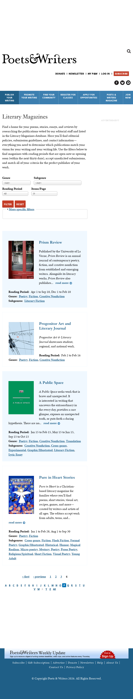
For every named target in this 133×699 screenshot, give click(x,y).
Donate (60, 73)
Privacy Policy (75, 667)
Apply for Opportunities (88, 96)
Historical (51, 545)
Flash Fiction (60, 540)
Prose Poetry (69, 549)
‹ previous (39, 576)
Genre (6, 178)
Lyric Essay (15, 454)
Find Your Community (48, 96)
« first (25, 576)
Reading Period (12, 188)
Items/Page (38, 188)
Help (100, 662)
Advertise (59, 662)
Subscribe (121, 73)
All (54, 589)
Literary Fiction (34, 301)
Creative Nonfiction (52, 296)
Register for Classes (68, 96)
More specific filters (21, 209)
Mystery (44, 549)
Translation (73, 441)
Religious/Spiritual (21, 554)
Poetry (23, 296)
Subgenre (40, 178)
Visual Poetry (61, 554)
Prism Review (50, 242)
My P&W (92, 73)
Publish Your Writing (9, 97)
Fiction (33, 296)
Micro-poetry (29, 549)
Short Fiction (42, 554)
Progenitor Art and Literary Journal (55, 326)
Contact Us (56, 667)
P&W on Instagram (128, 82)
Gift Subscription (39, 662)
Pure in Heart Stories (57, 477)
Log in (105, 73)
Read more (62, 283)
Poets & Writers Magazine (111, 97)
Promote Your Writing (29, 96)
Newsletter (76, 73)
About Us (112, 662)
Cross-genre (59, 445)
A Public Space (51, 382)
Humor (64, 545)
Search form (129, 51)
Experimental (17, 450)
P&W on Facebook (116, 82)
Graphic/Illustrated (40, 450)
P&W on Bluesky (122, 82)
